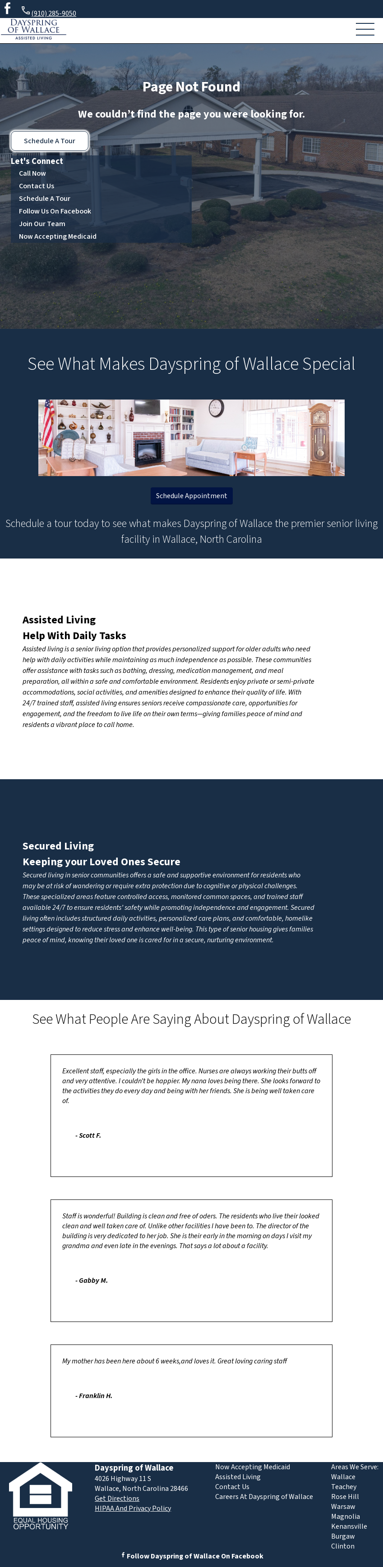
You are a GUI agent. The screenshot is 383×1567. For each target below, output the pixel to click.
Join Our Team (42, 224)
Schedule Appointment (191, 496)
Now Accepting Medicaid (58, 236)
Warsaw (343, 1507)
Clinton (343, 1546)
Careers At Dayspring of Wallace (264, 1497)
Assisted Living (59, 620)
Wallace (343, 1477)
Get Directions (117, 1498)
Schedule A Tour (49, 141)
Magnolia (345, 1517)
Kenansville (349, 1526)
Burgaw (343, 1536)
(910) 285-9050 (48, 11)
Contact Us (36, 186)
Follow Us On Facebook (55, 211)
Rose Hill (345, 1497)
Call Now (32, 173)
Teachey (343, 1487)
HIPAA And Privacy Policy (133, 1508)
